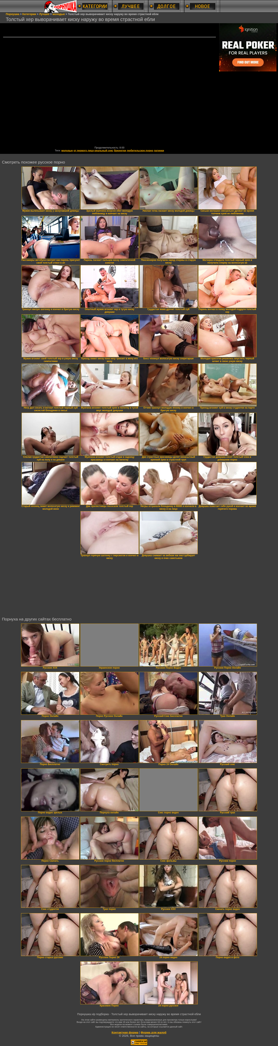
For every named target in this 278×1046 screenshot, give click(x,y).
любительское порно (140, 150)
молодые (67, 150)
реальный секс (103, 150)
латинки (159, 150)
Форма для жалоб (153, 1032)
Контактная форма (125, 1032)
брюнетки (120, 150)
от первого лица (84, 150)
